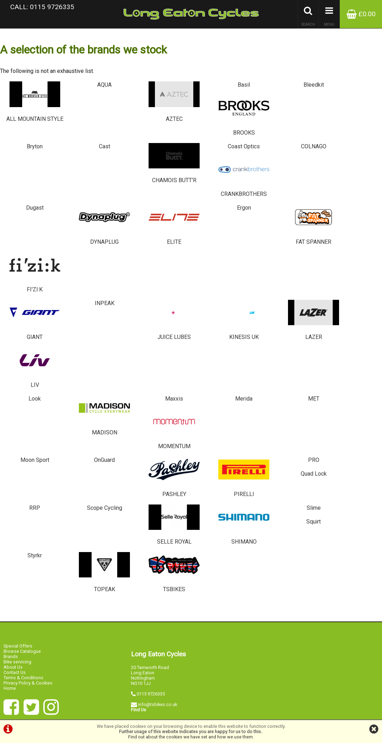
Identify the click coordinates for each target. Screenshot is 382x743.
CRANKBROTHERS (350, 155)
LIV (350, 245)
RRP (31, 363)
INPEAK (95, 229)
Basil (223, 88)
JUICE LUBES (159, 245)
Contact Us (15, 522)
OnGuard (95, 318)
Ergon (223, 184)
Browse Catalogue (22, 501)
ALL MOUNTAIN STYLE (32, 107)
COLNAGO (286, 139)
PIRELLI (222, 334)
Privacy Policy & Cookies (28, 533)
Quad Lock (350, 318)
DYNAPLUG (95, 200)
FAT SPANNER (286, 200)
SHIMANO (222, 379)
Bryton (32, 139)
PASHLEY (159, 334)
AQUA (95, 88)
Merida (222, 274)
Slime (286, 363)
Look (32, 274)
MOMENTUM (350, 289)
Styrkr (32, 408)
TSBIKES (159, 424)
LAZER (286, 245)
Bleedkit (286, 88)
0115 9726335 (151, 544)
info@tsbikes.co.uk (157, 555)
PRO (286, 318)
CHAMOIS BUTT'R (159, 155)
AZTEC (159, 103)
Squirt (350, 363)
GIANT (32, 245)
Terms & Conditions (23, 528)
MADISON (95, 289)
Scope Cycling (95, 363)
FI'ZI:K (350, 200)
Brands (11, 506)
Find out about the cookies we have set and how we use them (190, 736)
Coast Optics (223, 139)
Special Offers (18, 496)
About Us (13, 517)
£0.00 (361, 14)
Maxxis (159, 274)
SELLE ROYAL (159, 379)
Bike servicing (17, 512)
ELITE (159, 200)
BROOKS (350, 103)
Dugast (31, 184)
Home (10, 538)
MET (286, 274)
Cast (95, 139)
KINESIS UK (222, 245)
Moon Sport (31, 318)
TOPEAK (95, 424)
